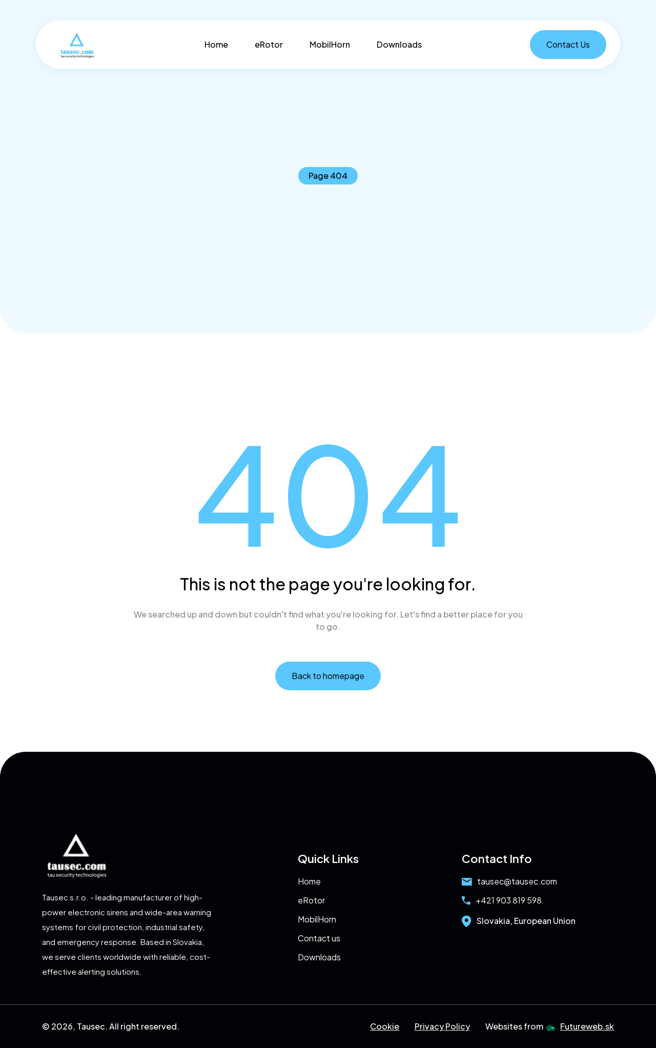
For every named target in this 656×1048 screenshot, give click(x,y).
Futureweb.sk (579, 1026)
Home (216, 44)
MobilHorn (330, 44)
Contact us (319, 938)
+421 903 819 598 (502, 900)
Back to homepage (328, 675)
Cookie (384, 1026)
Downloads (399, 44)
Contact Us (568, 44)
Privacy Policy (442, 1026)
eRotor (269, 44)
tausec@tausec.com (509, 881)
